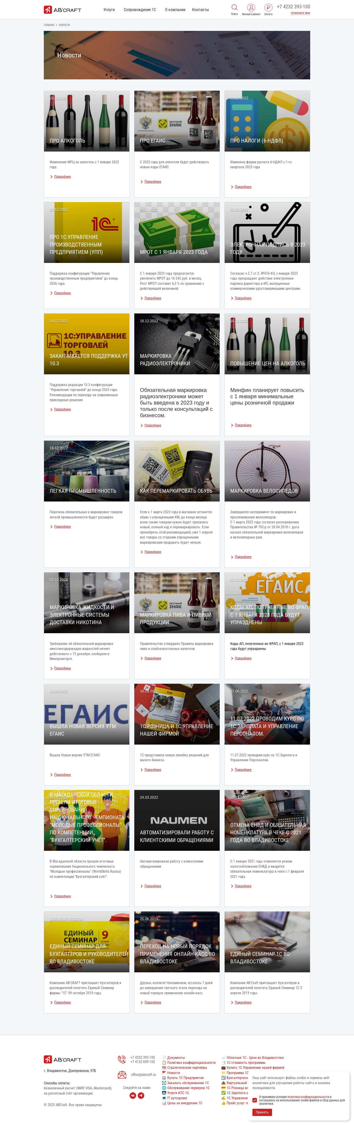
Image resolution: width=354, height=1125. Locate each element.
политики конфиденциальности (308, 1097)
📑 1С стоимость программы (243, 1063)
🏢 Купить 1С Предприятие (183, 1078)
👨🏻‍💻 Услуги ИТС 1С (175, 1093)
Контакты (200, 9)
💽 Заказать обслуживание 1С (185, 1083)
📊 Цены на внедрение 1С (182, 1103)
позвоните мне (300, 13)
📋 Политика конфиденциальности (189, 1063)
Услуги (109, 9)
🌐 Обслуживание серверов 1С (186, 1088)
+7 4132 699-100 (142, 1062)
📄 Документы (173, 1058)
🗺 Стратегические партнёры (184, 1067)
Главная (49, 25)
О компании (175, 9)
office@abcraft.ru (143, 1074)
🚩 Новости (171, 1073)
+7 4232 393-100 (293, 6)
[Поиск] (235, 6)
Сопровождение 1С (140, 9)
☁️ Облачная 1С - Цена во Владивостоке (252, 1058)
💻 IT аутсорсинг (174, 1098)
